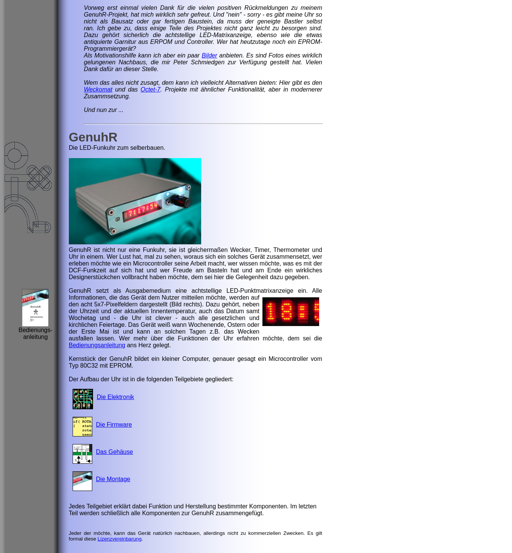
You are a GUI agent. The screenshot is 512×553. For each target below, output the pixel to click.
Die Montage (113, 479)
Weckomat (98, 89)
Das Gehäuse (114, 452)
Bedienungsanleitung (97, 345)
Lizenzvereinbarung (119, 539)
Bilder (209, 55)
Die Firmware (114, 424)
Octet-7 (150, 89)
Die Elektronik (115, 397)
